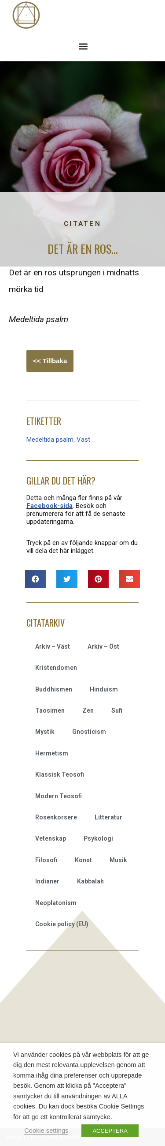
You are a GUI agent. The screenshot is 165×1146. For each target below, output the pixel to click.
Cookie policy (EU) (61, 924)
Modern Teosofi (58, 796)
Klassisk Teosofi (59, 774)
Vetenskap (50, 838)
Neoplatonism (56, 902)
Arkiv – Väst (52, 646)
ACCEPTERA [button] (109, 1130)
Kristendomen (56, 667)
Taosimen (50, 710)
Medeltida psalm (49, 439)
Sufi (116, 710)
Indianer (47, 881)
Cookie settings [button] (46, 1130)
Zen (88, 710)
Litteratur (108, 817)
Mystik (45, 731)
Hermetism (51, 753)
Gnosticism (89, 731)
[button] (83, 46)
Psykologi (98, 838)
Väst (83, 439)
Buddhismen (53, 689)
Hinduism (104, 689)
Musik (118, 860)
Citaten (82, 224)
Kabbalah (90, 881)
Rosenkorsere (56, 817)
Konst (83, 860)
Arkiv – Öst (103, 646)
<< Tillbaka (50, 360)
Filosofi (46, 860)
